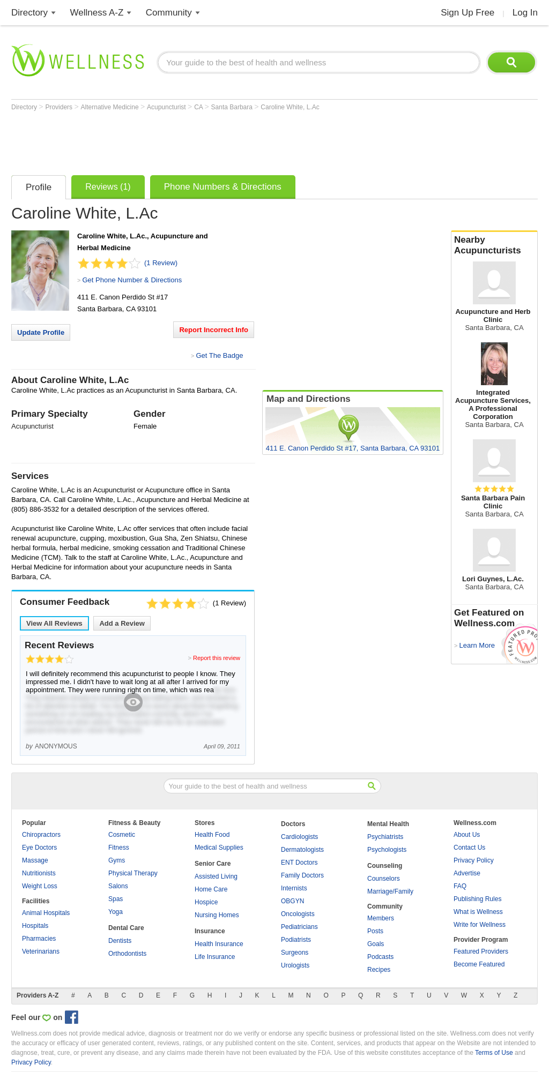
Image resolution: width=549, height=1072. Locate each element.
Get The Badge (219, 355)
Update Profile (40, 332)
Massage (35, 860)
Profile (38, 187)
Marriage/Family (390, 891)
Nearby (494, 245)
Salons (118, 886)
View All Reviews (54, 623)
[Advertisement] (206, 140)
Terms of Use (494, 1052)
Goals (375, 944)
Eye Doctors (39, 847)
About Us (467, 834)
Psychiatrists (385, 837)
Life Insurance (215, 957)
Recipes (378, 969)
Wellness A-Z (97, 13)
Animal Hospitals (46, 913)
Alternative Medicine (110, 107)
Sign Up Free (467, 13)
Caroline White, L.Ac (290, 107)
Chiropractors (41, 834)
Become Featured (479, 964)
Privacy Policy (474, 860)
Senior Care (213, 863)
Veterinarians (41, 951)
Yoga (115, 912)
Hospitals (35, 925)
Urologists (295, 965)
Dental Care (126, 928)
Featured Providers (481, 951)
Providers (59, 107)
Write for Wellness (480, 924)
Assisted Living (216, 876)
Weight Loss (39, 886)
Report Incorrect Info (213, 330)
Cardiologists (299, 837)
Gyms (116, 860)
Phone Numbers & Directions (222, 187)
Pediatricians (299, 927)
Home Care (211, 889)
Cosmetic (121, 834)
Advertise (467, 873)
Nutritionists (39, 873)
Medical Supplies (219, 847)
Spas (115, 899)
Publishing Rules (477, 899)
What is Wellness (478, 912)
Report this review (216, 658)
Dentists (119, 940)
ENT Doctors (299, 862)
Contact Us (469, 847)
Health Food (212, 834)
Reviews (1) (107, 186)
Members (380, 918)
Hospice (206, 902)
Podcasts (380, 957)
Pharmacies (39, 938)
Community (169, 13)
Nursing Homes (217, 915)
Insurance (210, 931)
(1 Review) (160, 263)
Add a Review (122, 623)
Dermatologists (302, 849)
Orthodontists (127, 953)
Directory (29, 13)
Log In (525, 13)
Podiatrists (296, 939)
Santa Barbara (233, 107)
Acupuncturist (167, 107)
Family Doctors (302, 875)
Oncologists (298, 914)
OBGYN (292, 901)
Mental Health (388, 824)
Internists (294, 888)
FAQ (460, 886)
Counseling (384, 865)
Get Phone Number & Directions (132, 280)
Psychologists (386, 849)
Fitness (118, 847)
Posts (375, 931)
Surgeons (294, 952)
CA (199, 107)
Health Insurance (219, 944)
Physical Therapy (133, 873)
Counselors (383, 878)
